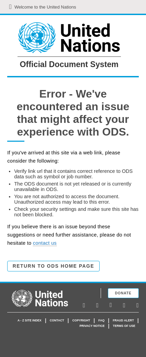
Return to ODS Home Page (53, 266)
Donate (123, 293)
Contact (57, 320)
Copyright (81, 320)
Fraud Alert (123, 320)
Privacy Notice (91, 326)
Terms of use (124, 326)
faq (101, 320)
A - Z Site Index (30, 320)
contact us (45, 243)
